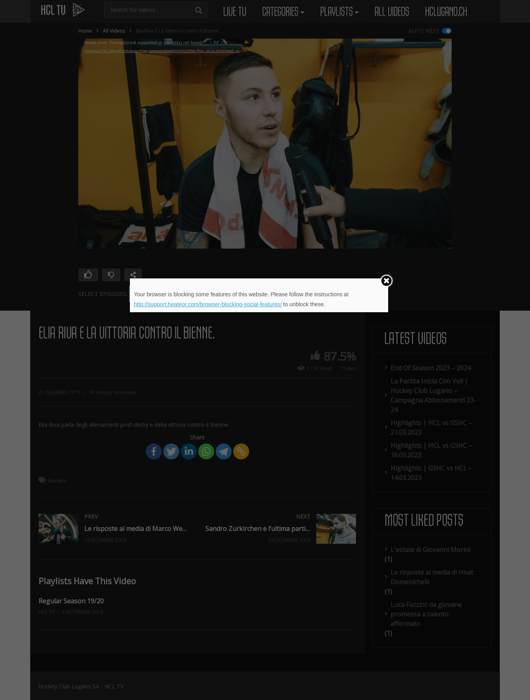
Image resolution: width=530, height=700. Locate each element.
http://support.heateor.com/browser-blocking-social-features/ (208, 304)
